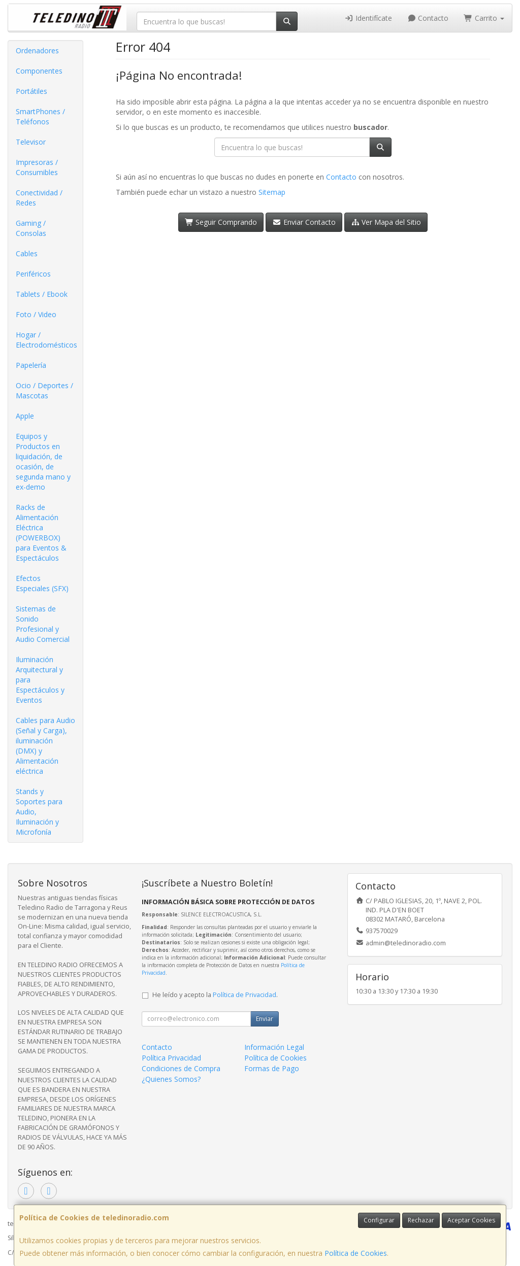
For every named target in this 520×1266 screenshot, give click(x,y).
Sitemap (271, 192)
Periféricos (33, 274)
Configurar (379, 1220)
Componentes (39, 71)
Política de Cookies (355, 1253)
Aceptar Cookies (471, 1220)
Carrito (484, 18)
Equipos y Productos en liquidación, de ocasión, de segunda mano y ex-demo (43, 461)
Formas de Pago (271, 1068)
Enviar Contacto (304, 222)
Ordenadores (37, 50)
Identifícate (368, 18)
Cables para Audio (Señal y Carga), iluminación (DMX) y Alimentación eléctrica (45, 745)
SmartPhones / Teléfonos (40, 116)
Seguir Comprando (221, 222)
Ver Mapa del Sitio (386, 222)
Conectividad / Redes (39, 198)
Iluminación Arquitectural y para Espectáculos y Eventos (40, 680)
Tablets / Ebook (42, 294)
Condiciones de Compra (181, 1068)
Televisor (31, 142)
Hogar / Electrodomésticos (46, 340)
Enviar (264, 1018)
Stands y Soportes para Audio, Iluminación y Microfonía (39, 811)
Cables (27, 253)
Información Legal (274, 1047)
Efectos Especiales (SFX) (42, 583)
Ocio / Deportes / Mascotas (44, 390)
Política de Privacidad (244, 994)
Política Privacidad (171, 1058)
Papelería (31, 365)
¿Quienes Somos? (171, 1079)
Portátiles (31, 91)
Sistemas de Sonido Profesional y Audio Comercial (43, 624)
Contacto (428, 18)
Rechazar (421, 1220)
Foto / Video (36, 314)
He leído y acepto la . (215, 994)
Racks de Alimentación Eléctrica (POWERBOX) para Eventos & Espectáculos (41, 532)
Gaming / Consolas (31, 228)
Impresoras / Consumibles (37, 167)
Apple (25, 416)
